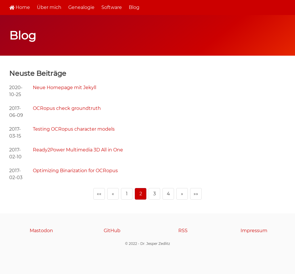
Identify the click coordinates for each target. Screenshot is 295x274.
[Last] (196, 194)
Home (19, 7)
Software (111, 7)
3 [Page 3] (154, 193)
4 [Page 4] (168, 193)
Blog (134, 7)
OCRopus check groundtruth (67, 108)
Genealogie (81, 7)
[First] (99, 194)
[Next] (182, 194)
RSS (183, 230)
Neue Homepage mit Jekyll (64, 87)
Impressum (254, 230)
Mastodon (41, 230)
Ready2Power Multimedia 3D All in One (78, 150)
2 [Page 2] (140, 193)
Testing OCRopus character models (74, 129)
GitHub (112, 230)
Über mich (49, 7)
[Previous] (113, 194)
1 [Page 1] (127, 193)
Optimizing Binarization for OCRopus (75, 170)
